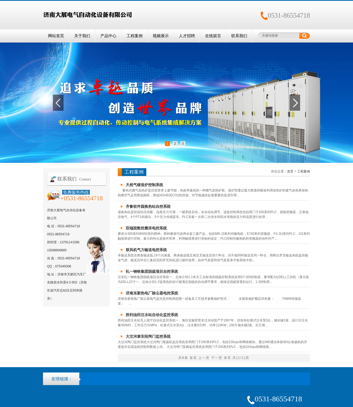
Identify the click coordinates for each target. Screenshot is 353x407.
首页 (290, 171)
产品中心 (108, 36)
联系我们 (239, 36)
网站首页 (56, 36)
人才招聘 (187, 36)
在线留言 (213, 36)
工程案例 (135, 36)
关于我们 (82, 36)
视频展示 (161, 36)
